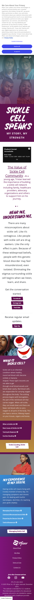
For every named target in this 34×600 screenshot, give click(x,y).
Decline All (17, 46)
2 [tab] (17, 206)
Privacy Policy (17, 558)
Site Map (17, 553)
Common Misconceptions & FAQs (14, 514)
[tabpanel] (17, 176)
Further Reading (8, 436)
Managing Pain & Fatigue (11, 510)
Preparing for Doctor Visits (12, 518)
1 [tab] (15, 206)
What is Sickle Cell (9, 424)
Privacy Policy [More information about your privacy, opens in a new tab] (8, 38)
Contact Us (17, 567)
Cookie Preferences (6, 598)
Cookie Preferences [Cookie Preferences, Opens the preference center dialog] (17, 41)
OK (17, 159)
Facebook (17, 299)
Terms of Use (17, 563)
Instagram (17, 303)
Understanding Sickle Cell (17, 446)
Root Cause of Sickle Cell (11, 428)
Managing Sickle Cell (17, 531)
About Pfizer (17, 548)
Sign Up (17, 326)
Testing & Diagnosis (9, 432)
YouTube (17, 307)
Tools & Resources (9, 522)
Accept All (17, 51)
